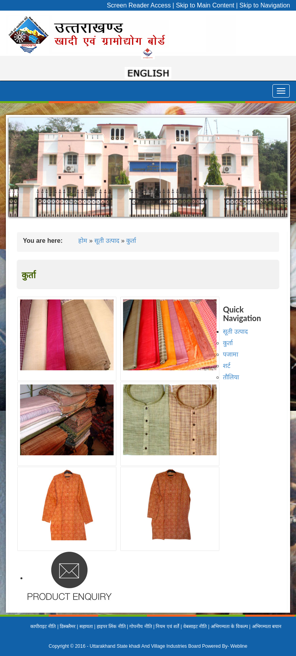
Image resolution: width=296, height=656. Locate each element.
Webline (238, 646)
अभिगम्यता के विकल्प (229, 626)
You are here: (43, 240)
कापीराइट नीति (43, 626)
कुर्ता (131, 240)
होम (82, 240)
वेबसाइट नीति (195, 626)
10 (194, 225)
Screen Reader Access (139, 5)
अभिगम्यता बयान (266, 626)
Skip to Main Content (205, 5)
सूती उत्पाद (106, 240)
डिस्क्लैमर (67, 626)
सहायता (86, 626)
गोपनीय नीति (140, 626)
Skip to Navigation (264, 5)
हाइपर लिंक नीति (111, 626)
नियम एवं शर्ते (167, 626)
